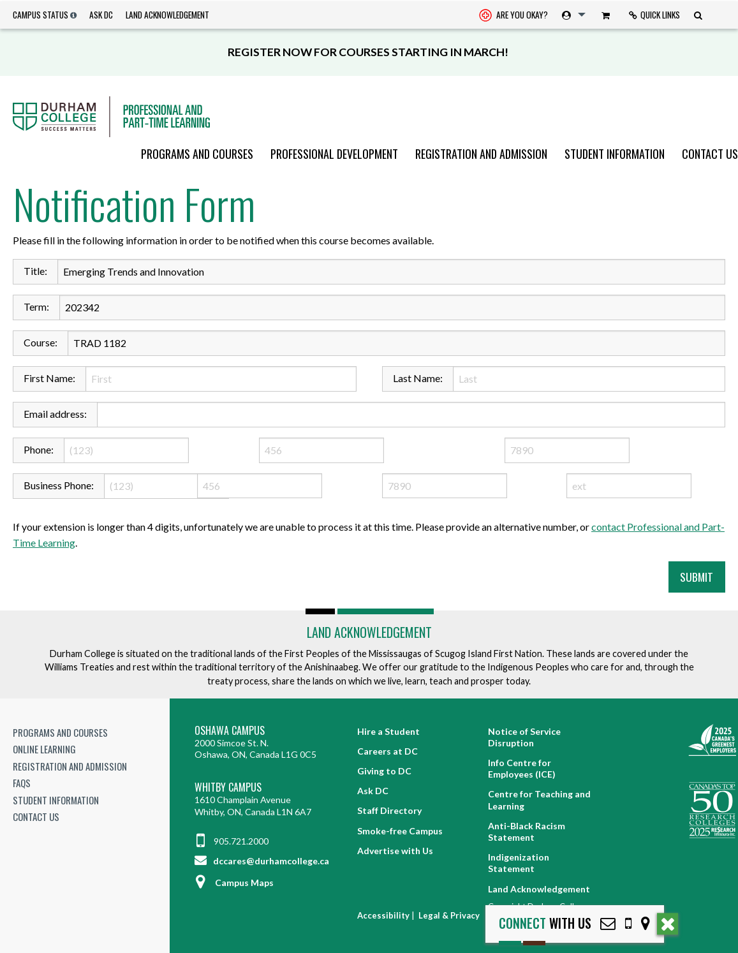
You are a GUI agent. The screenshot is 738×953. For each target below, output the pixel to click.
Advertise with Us (395, 850)
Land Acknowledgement (167, 14)
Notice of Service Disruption (524, 737)
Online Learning (44, 749)
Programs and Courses (197, 153)
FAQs (22, 783)
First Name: (49, 378)
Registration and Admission (481, 153)
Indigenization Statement (518, 863)
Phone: (39, 449)
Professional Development (334, 153)
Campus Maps (234, 882)
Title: (35, 271)
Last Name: (418, 378)
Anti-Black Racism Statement (526, 831)
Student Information (615, 153)
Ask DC (101, 14)
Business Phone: (59, 485)
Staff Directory (389, 810)
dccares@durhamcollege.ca (262, 860)
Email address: (55, 414)
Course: (40, 342)
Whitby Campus (228, 787)
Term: (36, 306)
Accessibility (383, 915)
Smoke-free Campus (400, 830)
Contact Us (710, 153)
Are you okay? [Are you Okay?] (513, 16)
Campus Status (40, 14)
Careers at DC (387, 751)
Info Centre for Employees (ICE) (522, 768)
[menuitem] (513, 15)
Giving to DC (384, 770)
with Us (545, 923)
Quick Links (654, 14)
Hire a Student (388, 731)
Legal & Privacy (449, 915)
